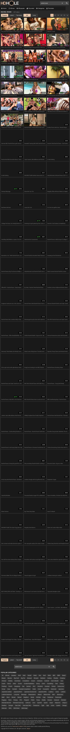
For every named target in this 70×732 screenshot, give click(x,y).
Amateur (13, 675)
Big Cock (16, 678)
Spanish (39, 702)
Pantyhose (50, 697)
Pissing (15, 700)
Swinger (11, 705)
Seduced (56, 700)
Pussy (38, 700)
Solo (34, 702)
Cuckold (46, 681)
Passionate (58, 697)
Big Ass (10, 678)
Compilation (26, 681)
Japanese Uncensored (30, 692)
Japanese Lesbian (6, 692)
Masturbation (32, 694)
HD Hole (9, 3)
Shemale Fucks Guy (18, 702)
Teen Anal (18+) (27, 705)
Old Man (38, 697)
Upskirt (58, 705)
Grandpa (47, 686)
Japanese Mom (18, 692)
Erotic (43, 683)
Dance (9, 683)
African (7, 675)
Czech (3, 683)
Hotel (39, 689)
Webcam (4, 708)
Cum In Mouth (54, 681)
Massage (23, 694)
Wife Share (16, 708)
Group (3, 689)
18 (2, 675)
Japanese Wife (42, 692)
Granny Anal (61, 686)
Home (3, 8)
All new (11, 8)
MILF (53, 694)
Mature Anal (47, 694)
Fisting (61, 683)
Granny (53, 686)
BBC (54, 675)
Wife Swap (24, 708)
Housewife (46, 689)
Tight (42, 705)
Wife (10, 708)
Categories (40, 8)
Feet (56, 683)
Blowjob (36, 678)
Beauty (3, 678)
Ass (40, 675)
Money (13, 697)
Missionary (60, 694)
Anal (19, 675)
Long (34, 15)
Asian (35, 675)
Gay (23, 686)
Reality (43, 700)
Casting (49, 678)
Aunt (44, 675)
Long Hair (16, 694)
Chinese (4, 681)
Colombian (17, 681)
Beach (64, 675)
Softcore (28, 702)
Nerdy (32, 697)
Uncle (52, 705)
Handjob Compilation (24, 689)
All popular (20, 8)
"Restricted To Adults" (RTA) (19, 726)
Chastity (56, 678)
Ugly (47, 705)
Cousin (33, 681)
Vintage (64, 705)
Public (32, 700)
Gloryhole (40, 686)
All (27, 15)
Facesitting (50, 683)
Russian (50, 700)
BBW (58, 675)
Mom (8, 697)
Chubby (10, 681)
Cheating (62, 678)
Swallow (4, 705)
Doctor (20, 683)
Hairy (8, 689)
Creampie (39, 681)
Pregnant (26, 700)
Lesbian (63, 692)
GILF (34, 686)
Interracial (53, 689)
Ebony (38, 683)
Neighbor (26, 697)
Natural (19, 697)
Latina (57, 692)
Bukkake (43, 678)
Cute (62, 681)
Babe (49, 675)
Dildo (14, 683)
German (29, 686)
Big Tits (23, 678)
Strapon (65, 702)
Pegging (4, 700)
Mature (39, 694)
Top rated (30, 8)
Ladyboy (51, 692)
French (10, 686)
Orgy (44, 697)
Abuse (28, 728)
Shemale (63, 700)
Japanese (61, 689)
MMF (3, 697)
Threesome (36, 705)
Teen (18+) (18, 705)
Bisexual (29, 678)
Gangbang (17, 686)
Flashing (4, 686)
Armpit (29, 675)
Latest (12, 15)
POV (21, 700)
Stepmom (57, 702)
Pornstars (50, 8)
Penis (9, 700)
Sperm (45, 702)
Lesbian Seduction (7, 694)
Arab (24, 675)
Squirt (51, 702)
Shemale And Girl (6, 702)
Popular (4, 15)
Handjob (14, 689)
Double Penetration (29, 683)
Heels (34, 689)
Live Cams (60, 8)
